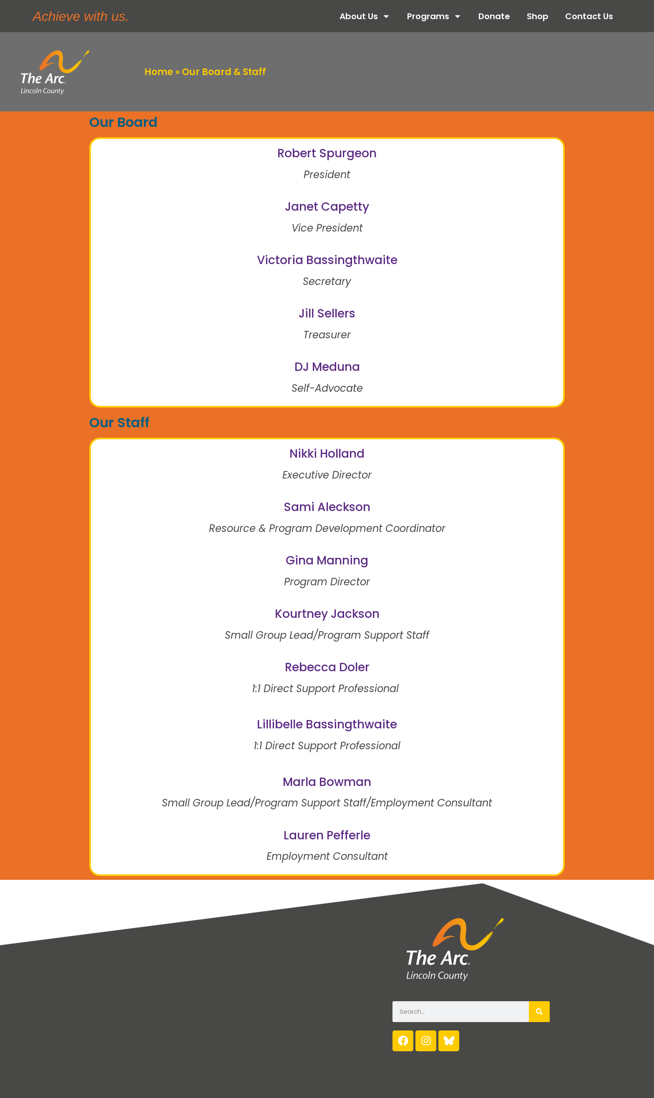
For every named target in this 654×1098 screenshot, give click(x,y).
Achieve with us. (81, 16)
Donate (494, 16)
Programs (434, 16)
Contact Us (589, 16)
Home (158, 71)
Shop (537, 16)
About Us (365, 16)
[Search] (539, 1011)
